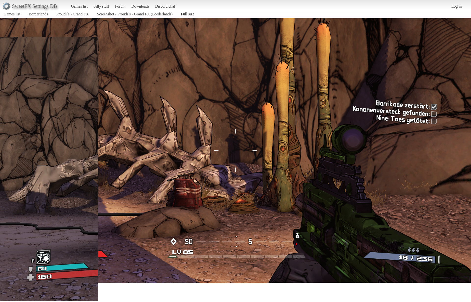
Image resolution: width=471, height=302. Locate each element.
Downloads (140, 6)
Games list (79, 6)
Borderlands (38, 14)
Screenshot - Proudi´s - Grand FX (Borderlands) (134, 14)
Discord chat (165, 6)
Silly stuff (101, 6)
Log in (456, 6)
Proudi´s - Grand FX (72, 14)
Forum (120, 6)
